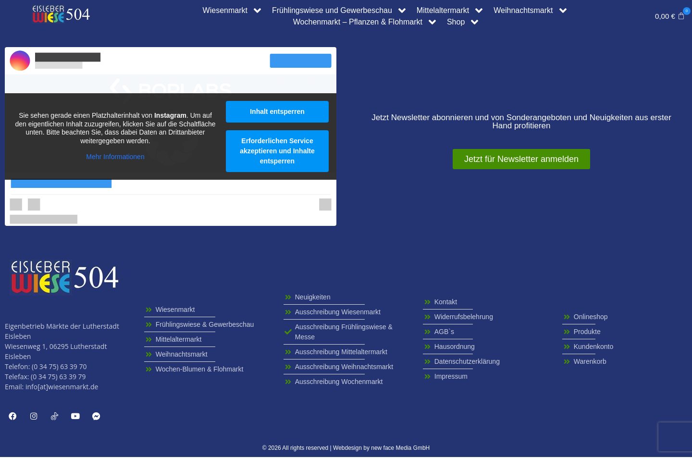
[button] (670, 16)
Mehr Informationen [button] (115, 157)
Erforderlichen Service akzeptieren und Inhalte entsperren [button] (277, 151)
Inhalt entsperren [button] (277, 111)
